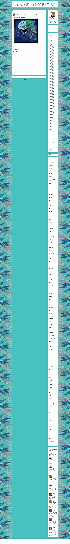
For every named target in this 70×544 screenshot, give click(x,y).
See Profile (53, 23)
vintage (50, 438)
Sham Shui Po (51, 372)
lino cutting (50, 288)
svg (49, 412)
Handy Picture (51, 256)
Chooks (50, 203)
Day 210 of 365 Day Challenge (52, 52)
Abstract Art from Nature (54, 494)
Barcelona (50, 181)
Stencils (50, 398)
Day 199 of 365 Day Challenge (52, 85)
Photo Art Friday (51, 335)
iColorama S (50, 271)
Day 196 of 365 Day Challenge (52, 94)
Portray (50, 347)
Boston (50, 191)
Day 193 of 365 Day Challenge (52, 103)
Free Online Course (52, 245)
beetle (50, 183)
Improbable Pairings (54, 457)
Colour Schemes (51, 206)
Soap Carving (51, 390)
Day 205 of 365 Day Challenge (52, 67)
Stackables (50, 395)
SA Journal (50, 358)
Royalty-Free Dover (52, 357)
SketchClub (50, 384)
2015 (50, 36)
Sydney (50, 417)
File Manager (51, 231)
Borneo (50, 189)
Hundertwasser (51, 268)
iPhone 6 (50, 276)
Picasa (50, 341)
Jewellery (50, 282)
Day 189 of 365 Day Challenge (52, 115)
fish (49, 233)
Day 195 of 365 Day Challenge (52, 97)
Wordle (50, 444)
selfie (49, 369)
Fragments (50, 242)
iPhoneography (51, 279)
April (51, 141)
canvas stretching (51, 197)
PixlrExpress (50, 343)
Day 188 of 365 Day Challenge (52, 118)
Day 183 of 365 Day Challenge (52, 133)
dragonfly (50, 219)
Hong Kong (50, 261)
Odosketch (50, 313)
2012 (50, 149)
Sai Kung (50, 360)
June (51, 138)
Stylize (50, 407)
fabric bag (50, 225)
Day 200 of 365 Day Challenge (52, 82)
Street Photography (52, 404)
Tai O (49, 418)
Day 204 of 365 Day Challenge (52, 70)
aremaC (50, 171)
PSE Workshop (51, 352)
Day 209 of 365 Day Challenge (52, 55)
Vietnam (50, 436)
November (52, 39)
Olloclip (50, 315)
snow (49, 389)
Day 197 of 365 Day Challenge (52, 91)
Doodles (50, 216)
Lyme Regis (50, 293)
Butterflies (50, 192)
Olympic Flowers (54, 465)
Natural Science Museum (52, 307)
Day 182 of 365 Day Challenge (52, 136)
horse (49, 266)
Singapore (50, 380)
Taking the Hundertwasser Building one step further (55, 529)
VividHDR (50, 439)
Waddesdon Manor (51, 441)
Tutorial (50, 428)
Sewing (50, 371)
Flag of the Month (51, 236)
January (52, 145)
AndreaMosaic (51, 165)
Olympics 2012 (51, 316)
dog (49, 214)
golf (49, 250)
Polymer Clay (51, 344)
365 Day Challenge (51, 159)
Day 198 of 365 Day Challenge (52, 88)
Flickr (49, 30)
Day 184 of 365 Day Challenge (52, 130)
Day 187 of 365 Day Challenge (52, 121)
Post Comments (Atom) (31, 79)
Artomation (50, 176)
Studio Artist (50, 406)
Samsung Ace (51, 361)
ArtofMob (50, 174)
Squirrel (50, 393)
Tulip (49, 426)
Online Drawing (51, 319)
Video (49, 433)
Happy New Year (51, 258)
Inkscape (50, 274)
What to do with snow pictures (54, 519)
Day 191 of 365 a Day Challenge (52, 109)
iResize (50, 280)
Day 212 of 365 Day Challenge (52, 46)
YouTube (50, 27)
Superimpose (51, 409)
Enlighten (50, 222)
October (52, 40)
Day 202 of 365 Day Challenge (52, 76)
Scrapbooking (51, 366)
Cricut (50, 208)
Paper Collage (51, 324)
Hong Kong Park (51, 265)
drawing (50, 220)
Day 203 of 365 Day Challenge (52, 73)
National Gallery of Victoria (53, 305)
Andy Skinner (51, 168)
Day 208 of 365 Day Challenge (52, 58)
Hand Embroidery (51, 253)
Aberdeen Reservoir (52, 160)
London (50, 291)
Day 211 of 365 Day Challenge (52, 49)
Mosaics (50, 304)
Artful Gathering (51, 173)
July (51, 44)
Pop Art (50, 346)
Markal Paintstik (51, 296)
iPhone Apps (51, 277)
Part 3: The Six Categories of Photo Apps (53, 450)
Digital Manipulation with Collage (55, 510)
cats (49, 200)
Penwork (50, 329)
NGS (49, 310)
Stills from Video (51, 401)
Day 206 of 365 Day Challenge (52, 64)
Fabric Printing (51, 228)
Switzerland (50, 415)
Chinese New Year (51, 202)
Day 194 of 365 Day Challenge (52, 100)
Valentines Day (51, 429)
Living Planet (51, 290)
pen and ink (50, 327)
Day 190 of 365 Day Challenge (52, 112)
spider (50, 392)
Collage (50, 205)
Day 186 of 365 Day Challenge (52, 124)
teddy (49, 421)
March (52, 142)
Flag (49, 234)
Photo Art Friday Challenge (54, 476)
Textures (50, 423)
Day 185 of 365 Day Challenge (52, 127)
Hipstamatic (50, 259)
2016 (50, 35)
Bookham (50, 188)
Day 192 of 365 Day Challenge (52, 106)
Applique (50, 170)
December (52, 37)
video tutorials (51, 435)
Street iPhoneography (52, 403)
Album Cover (51, 162)
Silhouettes (50, 377)
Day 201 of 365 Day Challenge (52, 79)
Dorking (50, 217)
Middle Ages (50, 299)
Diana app (50, 211)
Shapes (50, 374)
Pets (49, 330)
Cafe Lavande (51, 194)
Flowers (50, 239)
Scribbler (50, 368)
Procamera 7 (51, 349)
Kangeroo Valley (51, 285)
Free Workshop (51, 247)
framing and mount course (53, 244)
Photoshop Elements (52, 338)
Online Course (51, 318)
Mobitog (50, 302)
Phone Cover (51, 332)
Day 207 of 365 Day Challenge (52, 61)
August (52, 43)
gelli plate (50, 248)
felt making (50, 230)
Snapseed (50, 387)
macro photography (52, 294)
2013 (50, 148)
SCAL (50, 363)
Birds (49, 186)
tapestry (50, 420)
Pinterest (50, 29)
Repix (49, 355)
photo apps (50, 333)
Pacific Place (51, 321)
